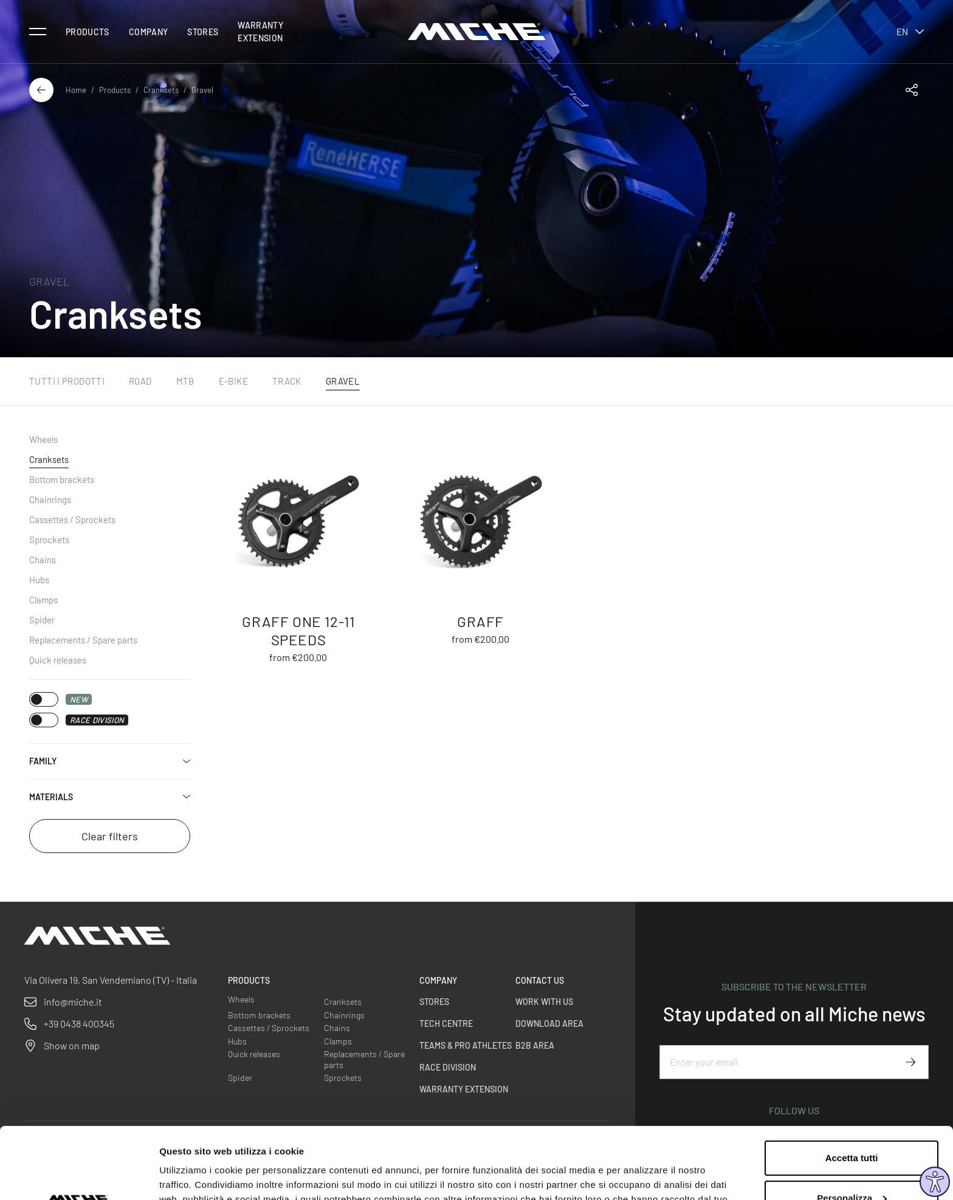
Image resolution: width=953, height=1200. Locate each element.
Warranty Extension (260, 31)
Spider (42, 619)
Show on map (72, 1045)
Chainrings (50, 499)
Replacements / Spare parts (83, 639)
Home (76, 90)
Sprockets (49, 539)
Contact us (539, 980)
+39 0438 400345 (79, 1023)
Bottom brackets (61, 479)
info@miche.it (73, 1001)
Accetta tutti (851, 1087)
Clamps (43, 599)
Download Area (549, 1023)
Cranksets (161, 90)
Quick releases (57, 659)
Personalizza (852, 1126)
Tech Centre (446, 1023)
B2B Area (534, 1045)
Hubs (39, 579)
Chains (42, 559)
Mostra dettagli (192, 1176)
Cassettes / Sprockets (72, 519)
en (910, 31)
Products (87, 32)
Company (148, 32)
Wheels (43, 439)
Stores (202, 32)
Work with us (544, 1001)
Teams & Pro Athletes (465, 1045)
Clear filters (109, 836)
